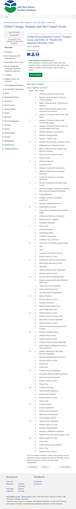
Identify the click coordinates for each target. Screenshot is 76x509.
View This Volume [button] (14, 32)
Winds (7, 93)
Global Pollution (10, 133)
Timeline (21, 484)
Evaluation (10, 491)
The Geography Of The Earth (14, 85)
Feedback (39, 477)
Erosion (7, 129)
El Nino (7, 113)
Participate (10, 489)
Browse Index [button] (14, 35)
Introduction (8, 52)
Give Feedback (35, 75)
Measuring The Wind (11, 97)
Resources (12, 477)
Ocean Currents (10, 105)
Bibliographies (9, 141)
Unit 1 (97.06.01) (39, 22)
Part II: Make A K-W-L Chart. (14, 62)
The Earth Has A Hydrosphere (14, 89)
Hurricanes (8, 101)
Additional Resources (11, 149)
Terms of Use (26, 496)
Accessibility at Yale (13, 496)
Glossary (7, 137)
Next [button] (45, 467)
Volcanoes (8, 125)
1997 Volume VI (26, 22)
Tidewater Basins (10, 109)
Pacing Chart (9, 145)
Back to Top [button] (65, 467)
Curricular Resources (11, 22)
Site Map (21, 491)
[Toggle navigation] (6, 17)
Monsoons (8, 117)
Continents (8, 75)
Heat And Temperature (12, 121)
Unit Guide (8, 47)
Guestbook (38, 481)
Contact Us (38, 484)
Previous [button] (32, 467)
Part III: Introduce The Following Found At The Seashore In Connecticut (12, 68)
